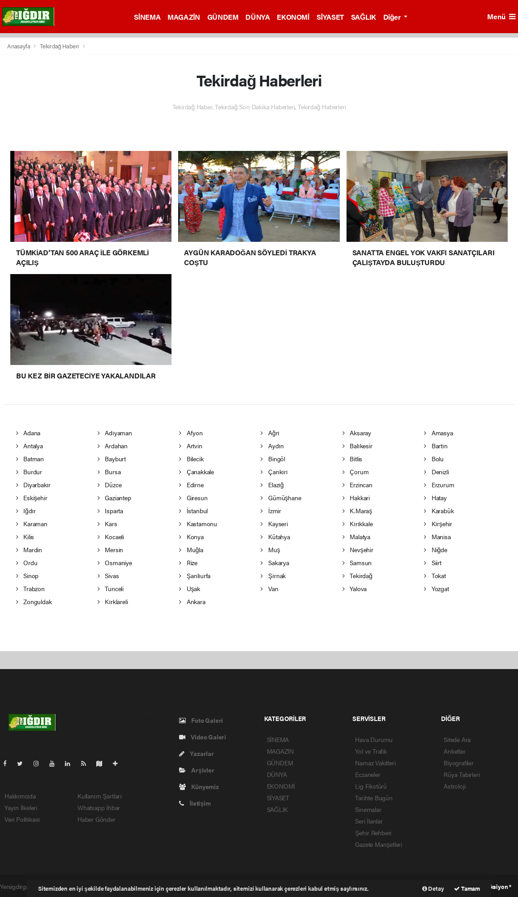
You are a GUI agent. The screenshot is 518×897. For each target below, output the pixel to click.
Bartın (435, 445)
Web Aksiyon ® (492, 886)
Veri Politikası (22, 819)
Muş (270, 549)
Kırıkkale (357, 523)
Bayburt (112, 458)
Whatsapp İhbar (98, 807)
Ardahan (113, 445)
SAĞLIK (363, 17)
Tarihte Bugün (374, 797)
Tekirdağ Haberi (59, 46)
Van (269, 588)
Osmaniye (115, 562)
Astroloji (454, 785)
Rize (188, 562)
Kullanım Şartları (99, 795)
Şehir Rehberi (373, 832)
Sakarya (275, 562)
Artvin (190, 445)
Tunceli (111, 588)
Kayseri (274, 523)
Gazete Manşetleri (378, 844)
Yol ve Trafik (371, 751)
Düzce (110, 484)
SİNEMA (147, 17)
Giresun (193, 497)
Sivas (108, 575)
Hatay (435, 497)
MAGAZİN (183, 17)
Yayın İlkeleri (20, 807)
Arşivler (196, 769)
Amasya (438, 432)
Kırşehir (438, 523)
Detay (433, 888)
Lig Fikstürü (371, 785)
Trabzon (30, 588)
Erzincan (357, 484)
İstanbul (193, 510)
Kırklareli (113, 601)
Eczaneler (367, 774)
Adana (28, 432)
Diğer (392, 17)
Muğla (191, 549)
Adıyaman (115, 432)
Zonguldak (34, 601)
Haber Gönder (96, 819)
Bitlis (352, 458)
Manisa (437, 536)
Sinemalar (368, 809)
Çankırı (274, 471)
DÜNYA (257, 17)
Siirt (432, 562)
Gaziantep (114, 497)
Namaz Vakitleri (375, 762)
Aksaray (356, 432)
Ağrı (270, 432)
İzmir (271, 510)
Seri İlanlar (369, 820)
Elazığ (272, 484)
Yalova (354, 588)
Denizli (436, 471)
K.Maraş (357, 510)
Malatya (356, 536)
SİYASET (330, 17)
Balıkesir (357, 445)
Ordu (27, 562)
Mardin (29, 549)
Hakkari (356, 497)
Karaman (31, 523)
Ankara (192, 601)
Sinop (27, 575)
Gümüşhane (281, 497)
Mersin (110, 549)
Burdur (29, 471)
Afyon (191, 432)
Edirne (191, 484)
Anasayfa (19, 46)
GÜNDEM (223, 17)
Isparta (110, 510)
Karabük (439, 510)
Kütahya (275, 536)
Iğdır (26, 510)
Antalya (29, 445)
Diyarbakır (33, 484)
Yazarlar (196, 753)
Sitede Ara (457, 739)
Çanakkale (196, 471)
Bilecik (191, 458)
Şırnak (273, 575)
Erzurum (439, 484)
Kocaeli (111, 536)
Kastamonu (198, 523)
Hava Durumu (374, 739)
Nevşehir (357, 549)
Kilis (25, 536)
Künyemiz (199, 786)
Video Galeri (202, 736)
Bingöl (273, 458)
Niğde (435, 549)
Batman (30, 458)
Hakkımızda (20, 795)
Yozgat (436, 588)
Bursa (109, 471)
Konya (191, 536)
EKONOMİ (293, 17)
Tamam (467, 888)
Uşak (189, 588)
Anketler (454, 751)
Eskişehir (31, 497)
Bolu (434, 458)
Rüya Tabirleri (461, 774)
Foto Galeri (201, 720)
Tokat (435, 575)
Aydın (272, 445)
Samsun (357, 562)
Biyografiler (459, 762)
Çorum (355, 471)
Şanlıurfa (194, 575)
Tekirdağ (357, 575)
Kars (107, 523)
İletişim (195, 802)
